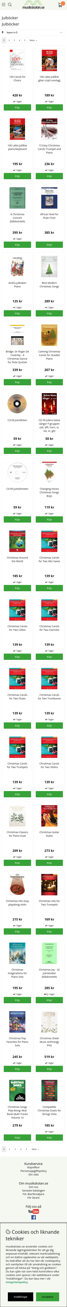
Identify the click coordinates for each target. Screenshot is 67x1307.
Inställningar (20, 1296)
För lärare (34, 1197)
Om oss (33, 1187)
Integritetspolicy (17, 1282)
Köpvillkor (33, 1167)
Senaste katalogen (33, 1190)
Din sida (33, 1174)
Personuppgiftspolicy (33, 1171)
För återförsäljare (33, 1194)
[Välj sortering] (35, 32)
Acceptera (47, 1296)
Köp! (49, 1000)
